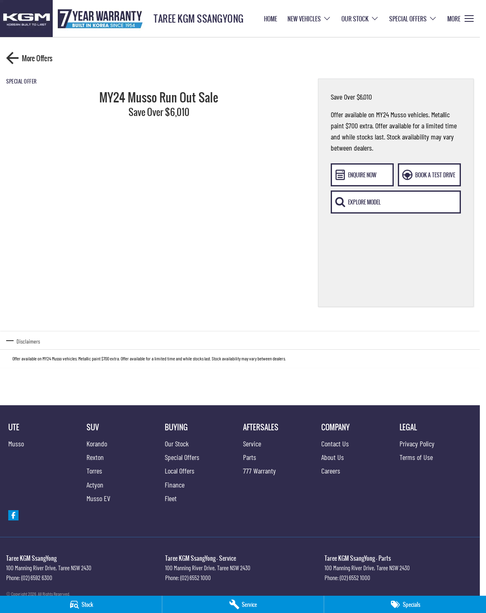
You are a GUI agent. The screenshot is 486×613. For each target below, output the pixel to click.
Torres (94, 470)
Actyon (94, 484)
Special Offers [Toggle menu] (413, 18)
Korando (96, 443)
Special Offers (182, 457)
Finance (175, 484)
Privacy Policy (417, 443)
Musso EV (98, 498)
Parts (249, 457)
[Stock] (81, 604)
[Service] (243, 604)
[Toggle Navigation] (460, 18)
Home (270, 18)
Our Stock (177, 443)
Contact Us (335, 443)
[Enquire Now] (362, 174)
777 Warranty (259, 470)
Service (252, 443)
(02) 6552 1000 (195, 577)
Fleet (171, 498)
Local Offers (179, 470)
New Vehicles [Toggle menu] (309, 18)
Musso (16, 443)
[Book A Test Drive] (429, 174)
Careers (330, 470)
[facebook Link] (13, 515)
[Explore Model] (396, 202)
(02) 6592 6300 (36, 577)
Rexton (95, 457)
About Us (332, 457)
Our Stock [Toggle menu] (360, 18)
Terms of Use (416, 457)
